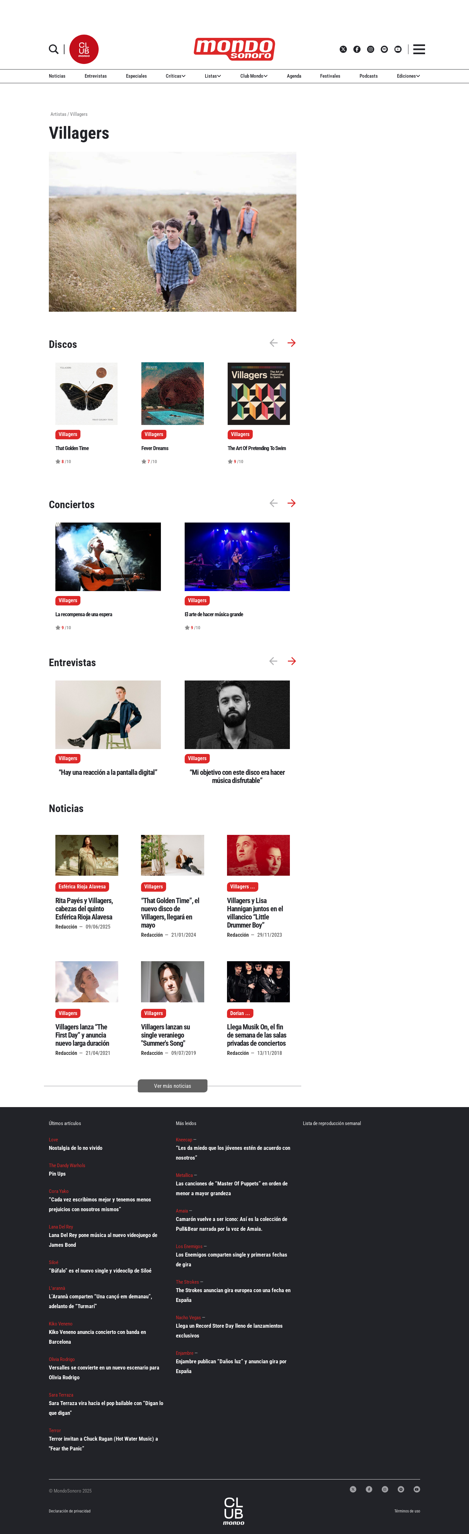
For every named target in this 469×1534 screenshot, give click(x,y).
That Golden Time (72, 448)
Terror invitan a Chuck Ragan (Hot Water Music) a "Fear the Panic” (103, 1443)
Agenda (294, 76)
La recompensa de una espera (83, 614)
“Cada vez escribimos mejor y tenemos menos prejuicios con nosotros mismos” (100, 1204)
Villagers (68, 758)
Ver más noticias (172, 1086)
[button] (84, 49)
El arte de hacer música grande (214, 614)
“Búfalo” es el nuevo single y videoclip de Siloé (100, 1270)
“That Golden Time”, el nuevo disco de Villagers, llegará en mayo (170, 913)
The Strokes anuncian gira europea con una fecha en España (233, 1295)
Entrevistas (96, 76)
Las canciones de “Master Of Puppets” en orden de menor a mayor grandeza (232, 1188)
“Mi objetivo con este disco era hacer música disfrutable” (237, 776)
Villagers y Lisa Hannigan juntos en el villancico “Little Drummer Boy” (255, 913)
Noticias (57, 76)
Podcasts (369, 76)
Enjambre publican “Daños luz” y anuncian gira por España (231, 1366)
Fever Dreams (154, 448)
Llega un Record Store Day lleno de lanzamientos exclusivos (229, 1331)
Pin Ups (57, 1173)
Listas (213, 76)
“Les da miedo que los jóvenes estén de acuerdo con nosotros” (233, 1153)
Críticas (176, 76)
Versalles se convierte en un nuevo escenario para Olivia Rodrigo (104, 1372)
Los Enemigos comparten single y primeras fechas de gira (231, 1259)
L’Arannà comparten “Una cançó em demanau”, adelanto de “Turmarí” (100, 1301)
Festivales (330, 76)
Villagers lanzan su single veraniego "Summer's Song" (165, 1035)
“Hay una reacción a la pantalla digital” (108, 772)
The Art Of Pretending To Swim (257, 448)
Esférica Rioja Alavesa (82, 887)
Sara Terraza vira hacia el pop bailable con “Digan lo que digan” (106, 1408)
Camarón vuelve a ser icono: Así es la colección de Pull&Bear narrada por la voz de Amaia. (231, 1224)
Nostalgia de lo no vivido (75, 1148)
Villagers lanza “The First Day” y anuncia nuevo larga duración (82, 1035)
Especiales (136, 76)
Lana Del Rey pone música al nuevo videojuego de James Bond (103, 1240)
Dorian (237, 1013)
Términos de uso (407, 1511)
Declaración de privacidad (69, 1511)
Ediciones (408, 76)
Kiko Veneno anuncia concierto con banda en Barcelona (97, 1337)
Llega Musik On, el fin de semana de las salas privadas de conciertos (256, 1035)
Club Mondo (254, 76)
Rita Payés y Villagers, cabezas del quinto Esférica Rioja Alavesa (84, 909)
